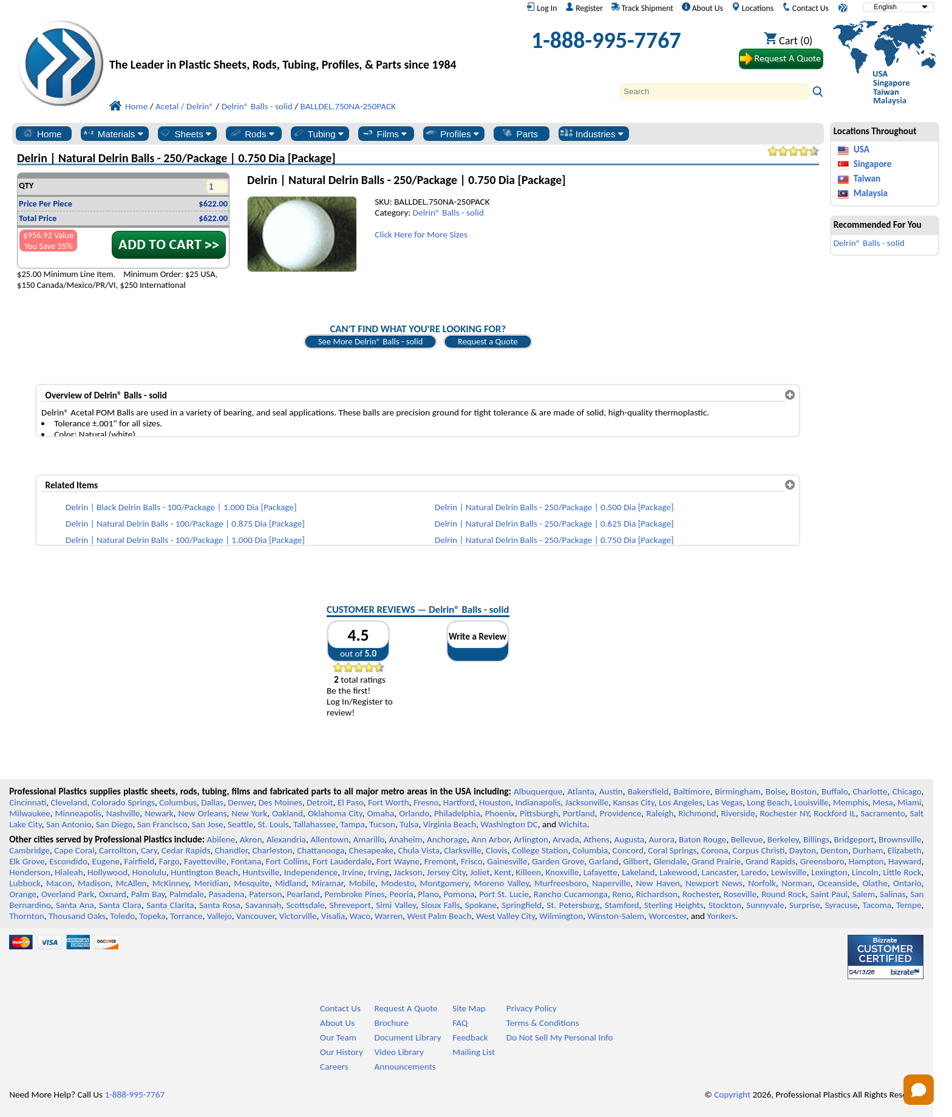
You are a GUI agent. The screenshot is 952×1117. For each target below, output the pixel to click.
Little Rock (902, 872)
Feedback (470, 1037)
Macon (59, 883)
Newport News (714, 883)
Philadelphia (457, 813)
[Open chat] (918, 1089)
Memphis (850, 802)
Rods (251, 133)
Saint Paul (829, 894)
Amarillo (368, 839)
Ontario (907, 883)
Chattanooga (320, 850)
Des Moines (280, 802)
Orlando (414, 813)
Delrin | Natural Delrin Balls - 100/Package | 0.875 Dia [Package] (185, 523)
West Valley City (505, 915)
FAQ (459, 1022)
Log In (541, 7)
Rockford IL (834, 813)
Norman (796, 883)
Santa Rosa (219, 905)
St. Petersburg (573, 905)
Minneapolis (78, 813)
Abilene (220, 839)
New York (249, 813)
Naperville (611, 883)
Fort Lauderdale (342, 861)
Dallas (212, 802)
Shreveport (350, 905)
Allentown (329, 839)
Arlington (531, 839)
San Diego (114, 824)
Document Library (407, 1037)
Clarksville (462, 850)
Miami (909, 802)
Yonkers (721, 915)
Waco (360, 915)
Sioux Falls (440, 905)
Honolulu (149, 872)
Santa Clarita (170, 905)
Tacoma (877, 905)
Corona (714, 850)
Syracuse (841, 905)
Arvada (565, 839)
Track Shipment (642, 7)
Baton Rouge (702, 839)
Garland (604, 861)
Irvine (353, 872)
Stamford (622, 905)
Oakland (287, 813)
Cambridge (29, 850)
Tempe (908, 905)
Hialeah (69, 872)
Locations (753, 7)
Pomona (459, 894)
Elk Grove (26, 861)
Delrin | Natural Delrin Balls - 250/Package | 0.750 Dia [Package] (554, 540)
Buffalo (834, 791)
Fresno (425, 802)
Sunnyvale (765, 905)
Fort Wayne (398, 861)
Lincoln (865, 872)
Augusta (629, 839)
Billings (816, 839)
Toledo (122, 915)
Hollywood (107, 872)
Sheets (184, 133)
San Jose (207, 824)
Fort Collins (287, 861)
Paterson (265, 894)
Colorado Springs (123, 802)
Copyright (732, 1094)
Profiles (451, 133)
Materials (112, 133)
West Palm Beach (439, 915)
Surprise (804, 905)
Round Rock (783, 894)
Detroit (320, 802)
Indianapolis (538, 802)
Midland (290, 883)
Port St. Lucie (504, 894)
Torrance (186, 915)
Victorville (298, 915)
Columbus (178, 802)
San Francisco (162, 824)
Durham (867, 850)
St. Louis (273, 824)
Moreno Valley (501, 883)
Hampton (866, 861)
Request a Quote (488, 341)
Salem (863, 894)
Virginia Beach (450, 824)
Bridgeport (854, 839)
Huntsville (260, 872)
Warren (389, 915)
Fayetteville (205, 861)
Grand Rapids (770, 861)
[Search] (714, 91)
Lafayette (600, 872)
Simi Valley (396, 905)
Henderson (29, 872)
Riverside (738, 813)
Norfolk (762, 883)
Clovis (497, 850)
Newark (158, 813)
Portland (579, 813)
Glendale (670, 861)
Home (41, 133)
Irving (378, 872)
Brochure (391, 1022)
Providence (621, 813)
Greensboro (822, 861)
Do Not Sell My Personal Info (559, 1037)
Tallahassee (314, 824)
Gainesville (507, 861)
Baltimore (691, 791)
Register (584, 7)
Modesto (397, 883)
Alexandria (286, 839)
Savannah (263, 905)
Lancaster (719, 872)
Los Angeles (680, 802)
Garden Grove (558, 861)
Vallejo (219, 915)
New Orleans (202, 813)
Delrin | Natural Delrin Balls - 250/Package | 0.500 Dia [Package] (554, 507)
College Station (540, 850)
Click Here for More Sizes (421, 234)
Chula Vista (419, 850)
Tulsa (408, 824)
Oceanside (837, 883)
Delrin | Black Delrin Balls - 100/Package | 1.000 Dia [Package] (181, 507)
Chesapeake (371, 850)
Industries (592, 133)
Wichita (573, 824)
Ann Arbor (490, 839)
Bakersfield (648, 791)
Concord (628, 850)
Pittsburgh (539, 813)
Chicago (907, 791)
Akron (251, 839)
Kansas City (633, 802)
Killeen (528, 872)
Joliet (479, 872)
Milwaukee (29, 813)
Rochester (700, 894)
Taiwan (867, 178)
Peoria (401, 894)
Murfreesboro (560, 883)
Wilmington (561, 915)
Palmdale (186, 894)
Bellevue (747, 839)
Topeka (152, 915)
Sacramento (882, 813)
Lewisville (789, 872)
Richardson (657, 894)
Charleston (272, 850)
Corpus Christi (759, 850)
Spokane (481, 905)
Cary (149, 850)
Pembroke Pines (354, 894)
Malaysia (871, 193)
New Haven (657, 883)
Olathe (874, 883)
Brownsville (900, 839)
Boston (803, 791)
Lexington (829, 872)
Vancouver (255, 915)
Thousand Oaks (77, 915)
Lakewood (678, 872)
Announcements (404, 1066)
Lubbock (25, 883)
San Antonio (68, 824)
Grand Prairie (716, 861)
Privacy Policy (531, 1008)
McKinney (170, 883)
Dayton (802, 850)
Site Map (469, 1008)
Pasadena (227, 894)
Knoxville (562, 872)
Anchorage (447, 839)
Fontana (246, 861)
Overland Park (67, 894)
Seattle (240, 824)
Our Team (338, 1037)
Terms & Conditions (542, 1022)
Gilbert (635, 861)
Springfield (521, 905)
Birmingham (738, 791)
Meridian (211, 883)
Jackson (407, 872)
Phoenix (500, 813)
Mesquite (251, 883)
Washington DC (508, 824)
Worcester (667, 915)
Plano (428, 894)
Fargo (169, 861)
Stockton (725, 905)
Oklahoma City (335, 813)
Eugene (106, 861)
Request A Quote (405, 1008)
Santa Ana (75, 905)
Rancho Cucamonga (571, 894)
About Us (702, 7)
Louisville (811, 802)
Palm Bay (148, 894)
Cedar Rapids (186, 850)
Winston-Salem (615, 915)
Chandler (231, 850)
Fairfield (139, 861)
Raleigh (659, 813)
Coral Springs (672, 850)
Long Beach (768, 802)
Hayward (904, 861)
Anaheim (406, 839)
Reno (622, 894)
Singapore (873, 164)
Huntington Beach (204, 872)
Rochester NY (784, 813)
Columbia (590, 850)
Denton (834, 850)
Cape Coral (74, 850)
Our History (341, 1052)
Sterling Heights (674, 905)
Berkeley (783, 839)
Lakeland (638, 872)
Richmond (697, 813)
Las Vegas (725, 802)
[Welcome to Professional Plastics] (291, 43)
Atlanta (580, 791)
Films (384, 133)
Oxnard (112, 894)
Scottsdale (305, 905)
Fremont (440, 861)
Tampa (352, 824)
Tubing (318, 133)
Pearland (303, 894)
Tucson (382, 824)
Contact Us (805, 7)
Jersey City (446, 872)
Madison (94, 883)
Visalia (333, 915)
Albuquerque (538, 791)
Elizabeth (905, 850)
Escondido (68, 861)
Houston (495, 802)
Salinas (892, 894)
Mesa (882, 802)
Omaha (381, 813)
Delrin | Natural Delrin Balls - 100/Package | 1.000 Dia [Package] (185, 540)
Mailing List (473, 1052)
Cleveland (69, 802)
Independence (311, 872)
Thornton (26, 915)
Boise (776, 791)
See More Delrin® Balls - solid (370, 341)
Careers (334, 1066)
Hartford (459, 802)
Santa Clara (120, 905)
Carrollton (118, 850)
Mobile (362, 883)
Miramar (327, 883)
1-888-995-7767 (606, 40)
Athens (596, 839)
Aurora (662, 839)
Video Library (398, 1052)
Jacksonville (587, 802)
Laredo (753, 872)
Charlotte (869, 791)
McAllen (131, 883)
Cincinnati (27, 802)
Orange (22, 894)
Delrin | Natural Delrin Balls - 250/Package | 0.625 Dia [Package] (554, 523)
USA (861, 149)
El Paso (351, 802)
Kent (502, 872)
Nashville (123, 813)
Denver (241, 802)
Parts (520, 133)
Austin (611, 791)
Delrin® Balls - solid (448, 212)
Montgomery (444, 883)
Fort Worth (388, 802)
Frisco (472, 861)
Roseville (740, 894)
